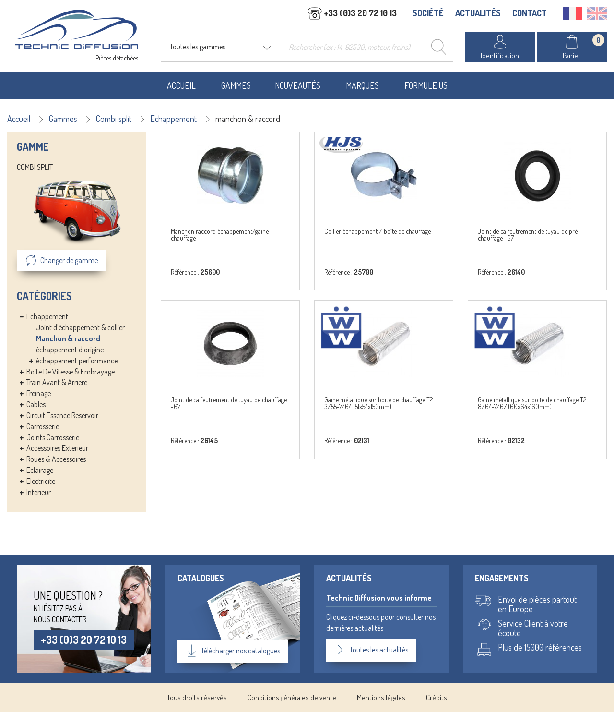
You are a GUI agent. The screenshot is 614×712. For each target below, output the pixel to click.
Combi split (113, 118)
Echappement (173, 118)
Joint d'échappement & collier (80, 327)
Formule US (426, 85)
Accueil (181, 85)
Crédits (436, 697)
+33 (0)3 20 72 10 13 (84, 639)
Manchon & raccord (68, 338)
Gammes (236, 85)
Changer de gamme (61, 260)
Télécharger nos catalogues (232, 651)
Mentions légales (381, 697)
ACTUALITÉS (478, 13)
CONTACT (529, 13)
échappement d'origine (70, 349)
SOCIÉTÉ (428, 13)
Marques (362, 85)
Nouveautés (297, 85)
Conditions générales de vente (292, 697)
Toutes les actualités (371, 650)
